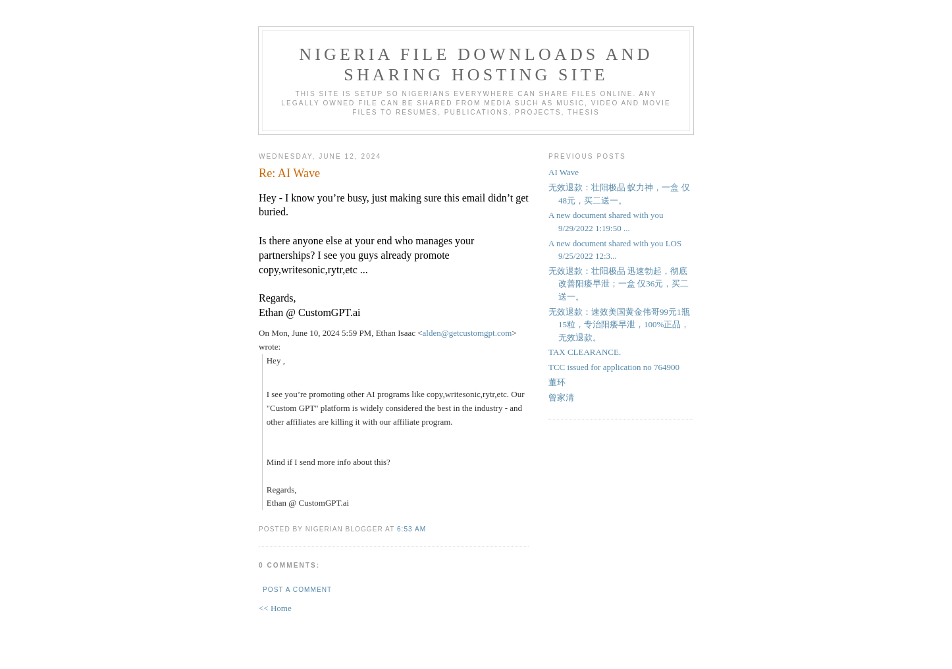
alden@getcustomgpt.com (467, 333)
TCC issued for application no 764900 (613, 367)
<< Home (275, 608)
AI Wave (563, 172)
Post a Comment (297, 589)
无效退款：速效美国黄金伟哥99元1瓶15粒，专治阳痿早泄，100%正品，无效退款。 (619, 324)
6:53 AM (411, 529)
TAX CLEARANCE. (584, 352)
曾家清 (561, 397)
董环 (557, 382)
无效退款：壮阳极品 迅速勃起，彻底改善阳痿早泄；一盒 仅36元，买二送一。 (618, 284)
